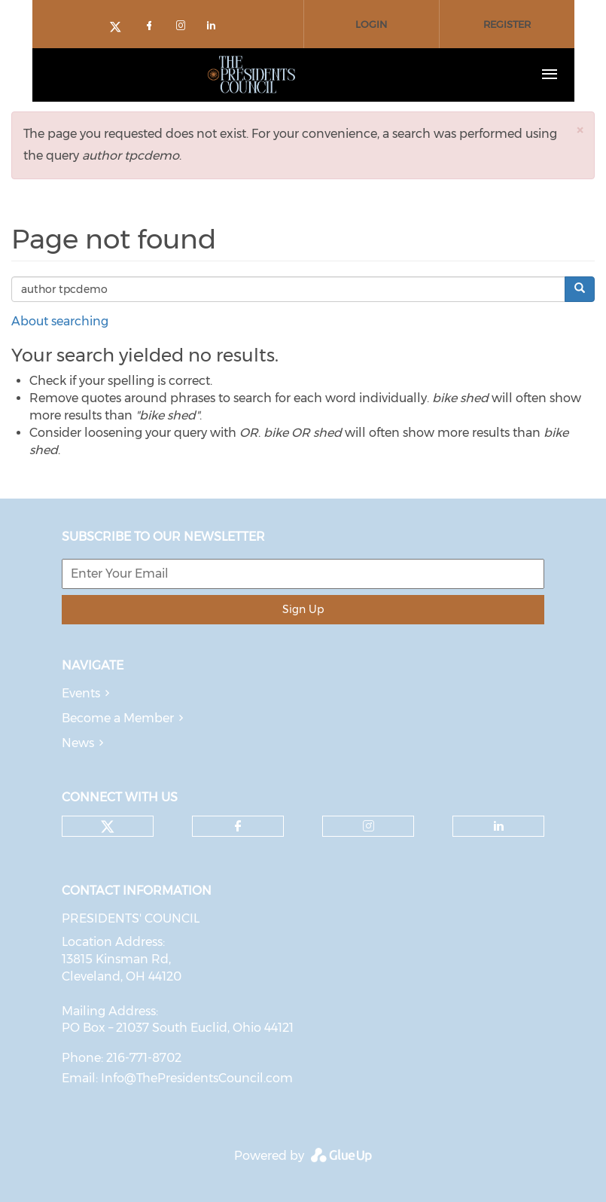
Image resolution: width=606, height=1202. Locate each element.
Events (81, 693)
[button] (579, 130)
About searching (59, 321)
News (78, 743)
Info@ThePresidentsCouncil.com (197, 1078)
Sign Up (303, 609)
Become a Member (118, 718)
